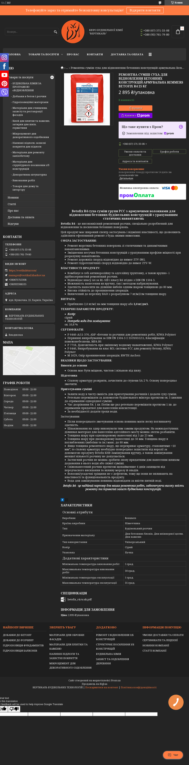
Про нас (73, 54)
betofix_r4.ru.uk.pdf (80, 599)
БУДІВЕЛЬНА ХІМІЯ (108, 654)
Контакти (95, 54)
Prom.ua (116, 680)
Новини (13, 197)
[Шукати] (55, 32)
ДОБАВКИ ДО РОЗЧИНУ (18, 640)
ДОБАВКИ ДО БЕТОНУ (17, 635)
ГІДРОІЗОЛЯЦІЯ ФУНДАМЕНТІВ (23, 645)
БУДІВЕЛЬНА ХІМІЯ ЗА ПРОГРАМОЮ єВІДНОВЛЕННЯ (27, 87)
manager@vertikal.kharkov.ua (27, 275)
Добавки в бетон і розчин (29, 96)
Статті (12, 204)
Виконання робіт (24, 180)
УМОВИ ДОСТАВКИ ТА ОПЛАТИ (163, 635)
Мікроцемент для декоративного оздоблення (31, 135)
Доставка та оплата (127, 54)
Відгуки (13, 224)
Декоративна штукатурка (30, 174)
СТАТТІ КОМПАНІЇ (154, 650)
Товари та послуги (43, 54)
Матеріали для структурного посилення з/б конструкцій (31, 165)
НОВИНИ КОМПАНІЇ (156, 645)
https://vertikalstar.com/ (23, 270)
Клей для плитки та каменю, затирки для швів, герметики (31, 124)
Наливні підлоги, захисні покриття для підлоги (29, 144)
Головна (14, 54)
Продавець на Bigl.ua (94, 684)
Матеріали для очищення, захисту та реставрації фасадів (30, 111)
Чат (173, 755)
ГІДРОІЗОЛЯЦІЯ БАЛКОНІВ (20, 650)
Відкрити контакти (145, 10)
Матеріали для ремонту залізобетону (28, 154)
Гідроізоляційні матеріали (30, 102)
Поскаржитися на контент (101, 687)
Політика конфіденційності (139, 687)
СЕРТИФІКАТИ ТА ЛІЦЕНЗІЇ (160, 640)
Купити (137, 108)
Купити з (137, 115)
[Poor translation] (14, 709)
